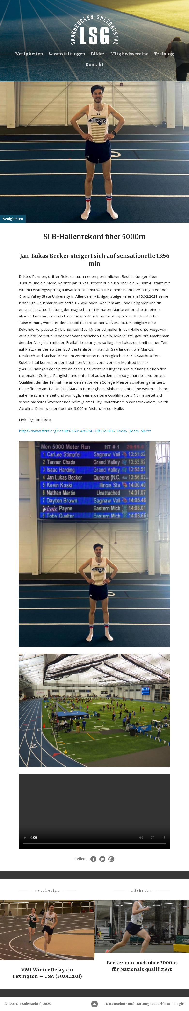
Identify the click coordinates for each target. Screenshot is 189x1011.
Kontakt (94, 65)
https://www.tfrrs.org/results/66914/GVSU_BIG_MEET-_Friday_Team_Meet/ (85, 431)
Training (164, 54)
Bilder (97, 54)
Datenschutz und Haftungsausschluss (138, 1004)
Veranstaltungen (67, 54)
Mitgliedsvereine (129, 54)
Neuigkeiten (29, 54)
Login (179, 1004)
